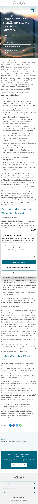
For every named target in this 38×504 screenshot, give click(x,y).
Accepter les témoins (19, 262)
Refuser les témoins (19, 273)
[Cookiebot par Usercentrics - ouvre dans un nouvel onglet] (29, 230)
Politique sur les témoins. (19, 246)
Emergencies (20, 497)
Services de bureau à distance (19, 500)
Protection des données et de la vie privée (14, 441)
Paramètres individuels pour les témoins (21, 257)
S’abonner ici (17, 465)
